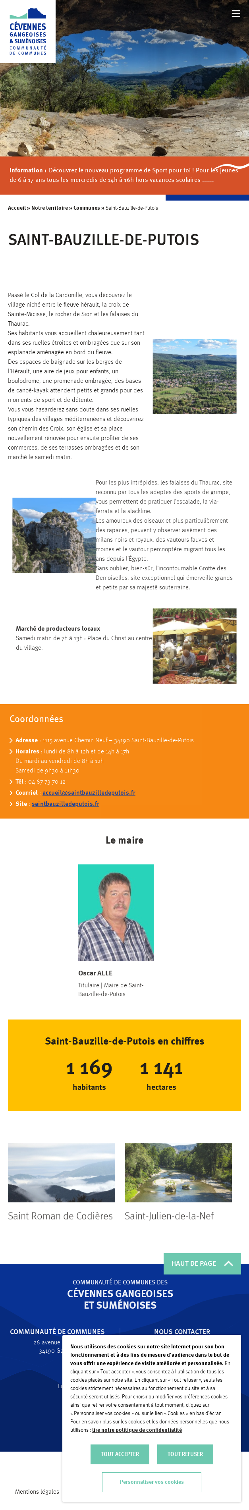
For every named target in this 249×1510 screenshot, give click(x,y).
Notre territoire (50, 208)
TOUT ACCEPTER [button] (120, 1454)
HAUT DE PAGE (202, 1263)
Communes (87, 208)
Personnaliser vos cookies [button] (152, 1482)
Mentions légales (37, 1492)
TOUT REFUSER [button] (185, 1454)
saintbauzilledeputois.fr (65, 822)
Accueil (17, 208)
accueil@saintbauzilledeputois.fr (88, 811)
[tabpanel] (61, 1218)
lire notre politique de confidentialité (137, 1430)
